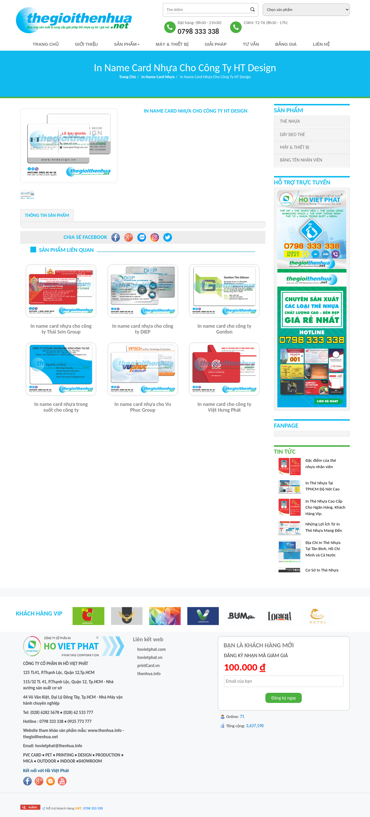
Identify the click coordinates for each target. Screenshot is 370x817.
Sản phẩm (126, 44)
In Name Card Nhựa (158, 76)
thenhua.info (149, 673)
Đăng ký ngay (283, 698)
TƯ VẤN (251, 44)
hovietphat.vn (149, 657)
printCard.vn (148, 665)
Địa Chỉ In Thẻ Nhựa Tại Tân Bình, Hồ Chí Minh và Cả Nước (323, 551)
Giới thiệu (86, 44)
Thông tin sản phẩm (47, 215)
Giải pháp (216, 44)
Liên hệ (321, 44)
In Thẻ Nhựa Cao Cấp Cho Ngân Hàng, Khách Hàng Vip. (325, 509)
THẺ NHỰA (290, 121)
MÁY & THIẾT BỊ (294, 147)
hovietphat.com (151, 649)
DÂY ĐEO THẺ (292, 134)
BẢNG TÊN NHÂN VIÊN (301, 160)
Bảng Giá (286, 44)
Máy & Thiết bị (172, 44)
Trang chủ (46, 44)
